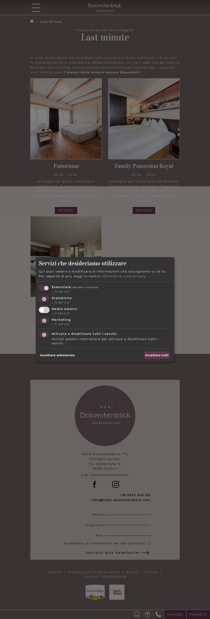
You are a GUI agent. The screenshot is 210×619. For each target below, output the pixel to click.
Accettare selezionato (57, 355)
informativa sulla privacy (123, 276)
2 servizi (61, 313)
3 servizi (61, 291)
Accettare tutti (156, 355)
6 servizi (61, 324)
